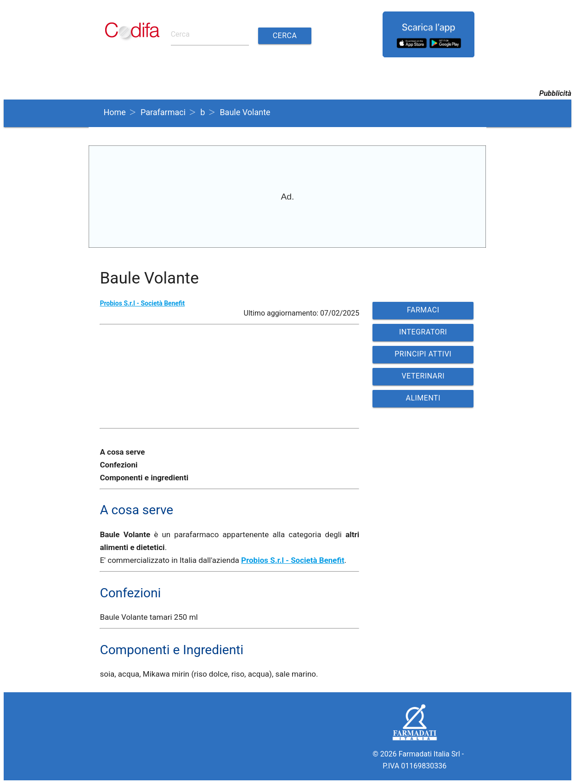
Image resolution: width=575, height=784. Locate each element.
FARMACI (423, 310)
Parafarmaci (163, 112)
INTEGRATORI (423, 332)
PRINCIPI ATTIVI (423, 354)
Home (114, 112)
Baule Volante (245, 112)
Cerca (285, 35)
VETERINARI (423, 376)
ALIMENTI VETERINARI (423, 400)
